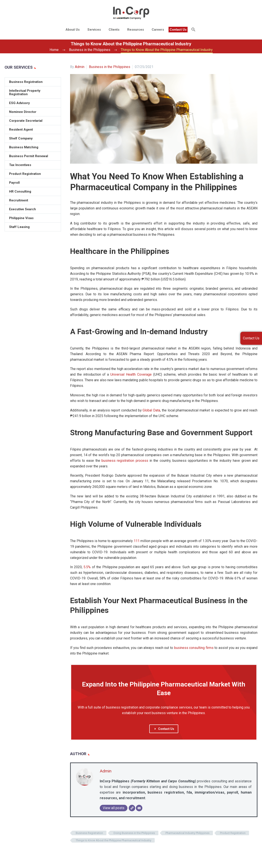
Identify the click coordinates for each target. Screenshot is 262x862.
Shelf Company (21, 138)
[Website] (132, 808)
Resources (135, 29)
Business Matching (23, 147)
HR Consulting (20, 191)
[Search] (193, 29)
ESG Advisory (19, 103)
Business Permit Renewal (28, 156)
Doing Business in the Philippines (134, 833)
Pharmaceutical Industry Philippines (187, 833)
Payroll (14, 183)
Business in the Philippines (109, 67)
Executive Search (22, 209)
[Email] (139, 808)
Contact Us (178, 30)
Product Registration (233, 833)
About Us (73, 29)
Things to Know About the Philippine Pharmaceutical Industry (113, 840)
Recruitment (18, 200)
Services (94, 29)
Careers (158, 29)
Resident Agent (21, 129)
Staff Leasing (19, 227)
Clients (114, 29)
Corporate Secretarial (25, 121)
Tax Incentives (20, 165)
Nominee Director (22, 112)
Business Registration (89, 833)
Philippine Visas (21, 218)
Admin (79, 67)
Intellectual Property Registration (24, 92)
